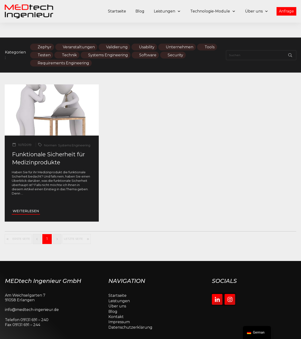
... (22, 179)
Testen (44, 40)
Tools (209, 32)
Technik (69, 40)
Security (175, 40)
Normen (50, 130)
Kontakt (116, 302)
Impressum (119, 307)
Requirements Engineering (63, 48)
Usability (146, 32)
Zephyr (44, 32)
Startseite (117, 281)
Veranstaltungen (79, 32)
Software (147, 40)
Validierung (117, 32)
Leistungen (119, 286)
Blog (112, 296)
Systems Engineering (108, 40)
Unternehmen (179, 32)
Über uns (117, 291)
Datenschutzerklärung (130, 312)
